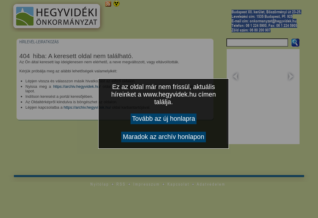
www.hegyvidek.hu (169, 94)
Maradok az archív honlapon (163, 136)
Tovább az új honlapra (163, 118)
